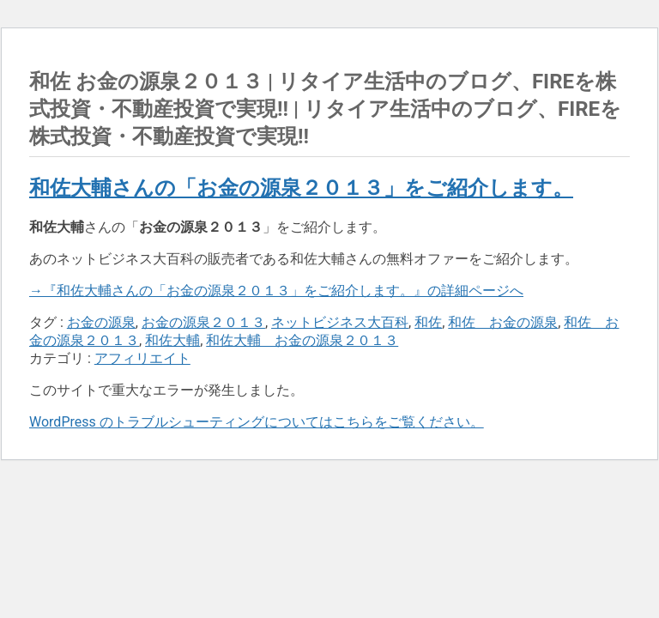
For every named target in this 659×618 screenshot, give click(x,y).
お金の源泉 (101, 322)
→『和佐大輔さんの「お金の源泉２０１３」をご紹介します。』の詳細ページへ (276, 290)
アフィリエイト (142, 358)
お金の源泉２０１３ (203, 322)
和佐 (428, 322)
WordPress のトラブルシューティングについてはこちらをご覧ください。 (256, 422)
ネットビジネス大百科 (339, 322)
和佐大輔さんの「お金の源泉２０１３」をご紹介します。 (301, 188)
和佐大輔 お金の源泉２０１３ (302, 340)
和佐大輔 (172, 340)
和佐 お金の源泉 (503, 322)
